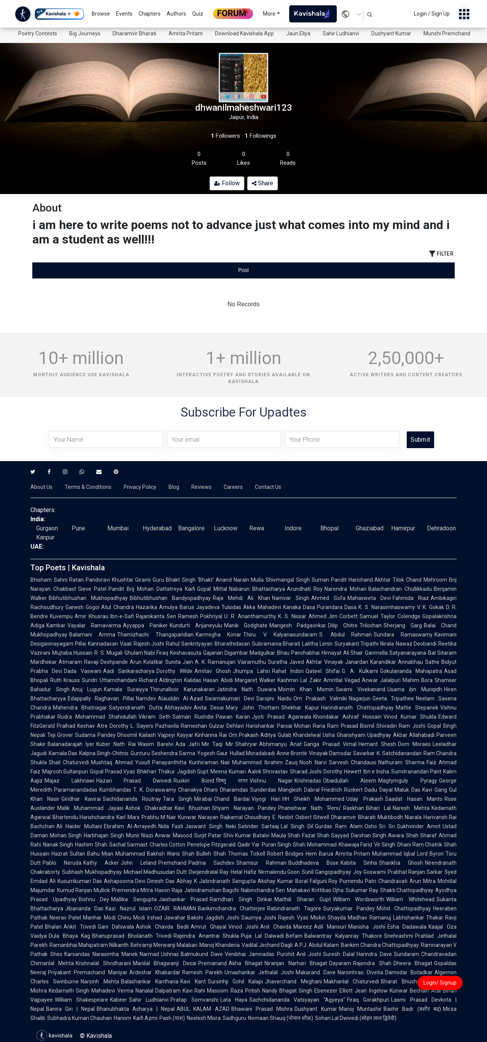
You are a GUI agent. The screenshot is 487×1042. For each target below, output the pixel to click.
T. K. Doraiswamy (154, 790)
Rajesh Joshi (149, 644)
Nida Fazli (170, 826)
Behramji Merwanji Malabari (164, 945)
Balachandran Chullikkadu (400, 589)
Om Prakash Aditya (252, 735)
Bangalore (191, 528)
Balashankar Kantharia (149, 981)
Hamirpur (403, 528)
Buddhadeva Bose (313, 863)
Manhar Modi (99, 918)
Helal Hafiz (243, 872)
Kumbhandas (115, 790)
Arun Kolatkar (146, 662)
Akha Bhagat (246, 963)
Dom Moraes (414, 744)
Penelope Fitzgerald (211, 845)
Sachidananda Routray (132, 799)
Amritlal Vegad (341, 680)
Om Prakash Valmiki (320, 698)
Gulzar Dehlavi (226, 726)
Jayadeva (208, 607)
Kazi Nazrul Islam (128, 908)
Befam (294, 936)
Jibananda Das (84, 908)
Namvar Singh (290, 598)
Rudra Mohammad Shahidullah (97, 717)
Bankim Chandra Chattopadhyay (380, 945)
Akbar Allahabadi (413, 735)
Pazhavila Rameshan (181, 726)
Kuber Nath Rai (115, 744)
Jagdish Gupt (192, 771)
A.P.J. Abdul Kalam (316, 945)
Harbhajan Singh (104, 835)
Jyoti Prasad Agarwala (281, 717)
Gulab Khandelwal (299, 735)
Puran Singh (276, 845)
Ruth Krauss (65, 680)
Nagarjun (360, 698)
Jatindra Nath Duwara (246, 689)
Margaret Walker (255, 680)
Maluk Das (407, 790)
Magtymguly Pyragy (407, 781)
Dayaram (340, 963)
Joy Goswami (369, 872)
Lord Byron (430, 854)
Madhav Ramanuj (369, 918)
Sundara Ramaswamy (403, 635)
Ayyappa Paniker (145, 625)
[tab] (102, 270)
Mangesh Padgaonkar (297, 625)
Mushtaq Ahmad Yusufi (120, 762)
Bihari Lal (378, 808)
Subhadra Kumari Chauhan (79, 1018)
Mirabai (203, 799)
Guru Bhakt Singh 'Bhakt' (183, 580)
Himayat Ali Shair (342, 653)
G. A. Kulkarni (360, 671)
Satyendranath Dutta (135, 708)
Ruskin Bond (193, 781)
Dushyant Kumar (391, 33)
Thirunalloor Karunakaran (182, 689)
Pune (78, 528)
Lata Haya (233, 1000)
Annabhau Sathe (418, 662)
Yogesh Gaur (212, 753)
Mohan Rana (309, 726)
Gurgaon (47, 528)
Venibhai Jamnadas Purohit (259, 954)
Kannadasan (103, 644)
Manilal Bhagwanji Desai (164, 963)
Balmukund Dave (202, 954)
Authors (176, 14)
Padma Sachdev (211, 863)
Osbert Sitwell (312, 817)
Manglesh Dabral (299, 790)
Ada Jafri (187, 744)
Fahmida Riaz (411, 598)
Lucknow (225, 528)
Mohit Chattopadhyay (404, 908)
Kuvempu (61, 616)
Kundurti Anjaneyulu (196, 625)
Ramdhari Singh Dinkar (241, 899)
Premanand (212, 963)
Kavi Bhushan (192, 808)
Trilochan (371, 625)
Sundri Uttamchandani (109, 680)
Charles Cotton (167, 845)
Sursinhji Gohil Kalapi (235, 981)
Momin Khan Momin (305, 689)
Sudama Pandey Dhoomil (106, 735)
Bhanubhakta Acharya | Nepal (136, 1009)
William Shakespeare (81, 1000)
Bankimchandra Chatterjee (231, 908)
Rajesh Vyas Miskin (302, 918)
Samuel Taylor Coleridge (390, 616)
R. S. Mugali (108, 653)
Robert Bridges (285, 854)
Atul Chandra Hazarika (129, 607)
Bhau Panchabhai (298, 653)
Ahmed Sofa (328, 598)
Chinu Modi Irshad (140, 918)
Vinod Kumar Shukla (410, 717)
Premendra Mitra (132, 890)
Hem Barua (319, 854)
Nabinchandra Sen (263, 890)
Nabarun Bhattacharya (257, 589)
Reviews (201, 487)
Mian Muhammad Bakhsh (133, 854)
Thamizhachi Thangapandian (155, 635)
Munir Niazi (139, 835)
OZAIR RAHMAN (175, 908)
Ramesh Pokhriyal (200, 616)
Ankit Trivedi (80, 927)
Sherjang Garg (403, 625)
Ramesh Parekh (202, 972)
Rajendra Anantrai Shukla (206, 936)
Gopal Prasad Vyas (112, 771)
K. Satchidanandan (399, 753)
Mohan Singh (66, 835)
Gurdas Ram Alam (339, 826)
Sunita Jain (179, 662)
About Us (41, 487)
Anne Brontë (292, 753)
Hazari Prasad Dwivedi (134, 781)
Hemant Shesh (377, 744)
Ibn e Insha (376, 771)
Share (262, 183)
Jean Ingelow (371, 991)
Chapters (149, 14)
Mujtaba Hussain (72, 653)
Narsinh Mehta (100, 981)
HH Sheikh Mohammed (313, 799)
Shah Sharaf (421, 835)
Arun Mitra (422, 881)
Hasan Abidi (217, 680)
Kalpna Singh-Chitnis (104, 753)
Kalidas (192, 680)
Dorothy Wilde (174, 671)
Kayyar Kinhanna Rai (202, 735)
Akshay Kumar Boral (283, 881)
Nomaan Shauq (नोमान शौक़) (280, 1018)
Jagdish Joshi (222, 918)
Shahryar (246, 744)
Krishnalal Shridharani (103, 963)
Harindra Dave (374, 954)
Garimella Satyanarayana (395, 653)
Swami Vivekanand (360, 689)
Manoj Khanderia (219, 945)
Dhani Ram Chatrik (419, 845)
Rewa (256, 528)
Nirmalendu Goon (279, 872)
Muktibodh (390, 817)
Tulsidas (231, 607)
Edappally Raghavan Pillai (101, 698)
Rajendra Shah (372, 963)
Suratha (277, 662)
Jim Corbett (343, 616)
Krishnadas (307, 781)
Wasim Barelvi (155, 744)
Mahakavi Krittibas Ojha (315, 890)
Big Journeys (84, 33)
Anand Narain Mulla (240, 580)
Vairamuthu (251, 662)
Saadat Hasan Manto (414, 799)
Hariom (122, 1018)
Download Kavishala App (244, 33)
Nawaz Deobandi (416, 644)
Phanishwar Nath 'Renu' (309, 808)
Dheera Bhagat (412, 963)
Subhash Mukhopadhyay (92, 872)
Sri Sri (387, 826)
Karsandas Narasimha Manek (101, 954)
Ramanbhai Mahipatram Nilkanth (89, 945)
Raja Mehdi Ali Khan (241, 598)
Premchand (172, 863)
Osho (370, 826)
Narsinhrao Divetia (360, 972)
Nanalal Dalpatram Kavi (164, 991)
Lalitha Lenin (317, 644)
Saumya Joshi (258, 918)
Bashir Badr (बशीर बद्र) (412, 1009)
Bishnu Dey (94, 899)
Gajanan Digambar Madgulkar (239, 653)
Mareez (302, 927)
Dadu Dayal (378, 790)
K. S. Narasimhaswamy (386, 607)
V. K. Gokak (430, 607)
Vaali (126, 644)
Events (124, 14)
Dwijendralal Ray (209, 872)
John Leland (138, 863)
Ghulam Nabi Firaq (146, 653)
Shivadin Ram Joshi (400, 726)
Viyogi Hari (265, 799)
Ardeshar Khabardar (154, 972)
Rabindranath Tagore (294, 908)
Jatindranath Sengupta (227, 881)
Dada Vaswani (82, 671)
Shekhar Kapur (300, 708)
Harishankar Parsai (269, 726)
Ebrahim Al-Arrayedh (130, 826)
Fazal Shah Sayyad (325, 835)
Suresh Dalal (339, 954)
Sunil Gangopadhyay (326, 872)
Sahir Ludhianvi (341, 33)
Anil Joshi (308, 954)
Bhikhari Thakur (156, 771)
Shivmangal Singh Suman (297, 580)
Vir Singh (384, 845)
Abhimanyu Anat (280, 744)
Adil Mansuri (330, 927)
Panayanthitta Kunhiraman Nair (191, 762)
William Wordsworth (359, 899)
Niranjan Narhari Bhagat (295, 963)
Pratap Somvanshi (194, 1000)
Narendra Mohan (345, 589)
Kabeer (118, 1000)
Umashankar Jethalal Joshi (259, 972)
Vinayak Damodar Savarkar (341, 753)
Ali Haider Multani (79, 826)
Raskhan (353, 808)
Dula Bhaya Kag (69, 936)
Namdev (146, 698)
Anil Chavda (275, 927)
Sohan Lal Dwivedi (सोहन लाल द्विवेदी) (355, 1018)
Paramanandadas (75, 790)
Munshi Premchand (446, 33)
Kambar (55, 625)
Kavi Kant (192, 981)
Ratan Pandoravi (89, 580)
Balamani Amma (92, 635)
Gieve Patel (92, 589)
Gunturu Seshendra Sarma (163, 753)
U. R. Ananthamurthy (250, 616)
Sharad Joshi (305, 771)
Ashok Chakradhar (149, 808)
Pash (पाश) (172, 1018)
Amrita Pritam (186, 33)
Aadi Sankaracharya (128, 671)
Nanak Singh (58, 845)
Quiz (197, 14)
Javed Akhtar (305, 662)
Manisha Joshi (366, 927)
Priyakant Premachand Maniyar (87, 972)
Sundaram (406, 954)
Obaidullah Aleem (350, 781)
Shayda (337, 918)
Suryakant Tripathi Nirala (364, 644)
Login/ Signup (440, 983)
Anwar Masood (173, 835)
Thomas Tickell (246, 854)
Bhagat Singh (295, 991)
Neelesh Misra (204, 1018)
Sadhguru (234, 1018)
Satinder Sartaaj (258, 826)
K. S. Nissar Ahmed (302, 616)
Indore (293, 528)
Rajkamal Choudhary (245, 817)
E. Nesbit (282, 817)
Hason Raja (168, 890)
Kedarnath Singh (69, 991)
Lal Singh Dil (297, 826)
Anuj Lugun (87, 689)
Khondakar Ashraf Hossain (347, 717)
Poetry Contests (37, 33)
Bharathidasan (232, 644)
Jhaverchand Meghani (293, 981)
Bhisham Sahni (48, 580)
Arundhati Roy (305, 589)
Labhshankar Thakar (418, 918)
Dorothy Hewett (342, 771)
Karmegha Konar (218, 635)
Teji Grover (60, 735)
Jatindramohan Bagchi (211, 890)
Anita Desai (209, 708)
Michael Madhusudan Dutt (155, 872)
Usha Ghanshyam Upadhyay (357, 735)
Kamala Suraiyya (126, 689)
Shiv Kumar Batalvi (246, 835)
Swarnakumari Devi (229, 698)
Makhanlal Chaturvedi (351, 981)
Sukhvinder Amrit (419, 826)
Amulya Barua (176, 607)
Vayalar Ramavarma (94, 625)
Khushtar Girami (131, 580)
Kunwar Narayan (198, 817)
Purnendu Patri (357, 881)
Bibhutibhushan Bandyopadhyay (170, 598)
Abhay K (187, 881)
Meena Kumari (227, 771)
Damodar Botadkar (409, 972)
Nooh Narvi (312, 762)
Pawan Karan (233, 717)
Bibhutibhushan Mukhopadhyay (88, 598)
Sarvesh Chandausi (352, 762)
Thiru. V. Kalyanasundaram (280, 635)
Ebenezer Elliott (333, 991)
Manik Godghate (245, 625)
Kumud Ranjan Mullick (83, 890)
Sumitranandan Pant (416, 771)
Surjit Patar (207, 835)
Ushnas (170, 954)
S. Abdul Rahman (345, 635)
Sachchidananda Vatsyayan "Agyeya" (297, 1000)
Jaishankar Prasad (183, 899)
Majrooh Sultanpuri (65, 771)
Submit (420, 439)
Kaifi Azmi (145, 1018)
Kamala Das (63, 753)
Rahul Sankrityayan (189, 644)
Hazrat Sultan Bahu (75, 854)
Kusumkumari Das (79, 881)
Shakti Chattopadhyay (406, 890)
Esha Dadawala (407, 927)
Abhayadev (178, 708)
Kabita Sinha (359, 863)
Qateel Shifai (322, 671)
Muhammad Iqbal (393, 854)
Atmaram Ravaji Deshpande (93, 662)
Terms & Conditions (88, 487)
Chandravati (392, 881)
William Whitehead (410, 899)
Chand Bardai (232, 799)
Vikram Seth (154, 717)
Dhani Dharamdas (226, 790)
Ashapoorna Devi (125, 881)
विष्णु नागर (232, 781)
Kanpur (45, 537)
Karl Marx (127, 817)
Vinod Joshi (243, 927)
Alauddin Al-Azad (180, 698)
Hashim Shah (91, 845)
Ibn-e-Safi (122, 616)
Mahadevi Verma (112, 991)
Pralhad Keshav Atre (82, 726)
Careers (233, 487)
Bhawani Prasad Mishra (262, 1009)
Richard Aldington (160, 680)
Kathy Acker (101, 863)
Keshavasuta (185, 653)
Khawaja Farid (355, 845)
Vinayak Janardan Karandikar (360, 662)
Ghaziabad (370, 528)
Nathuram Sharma (401, 762)
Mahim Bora (418, 680)
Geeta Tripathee (393, 698)
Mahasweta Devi (369, 598)
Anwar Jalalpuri (381, 680)
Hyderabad (157, 528)
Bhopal (329, 528)
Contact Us (268, 487)
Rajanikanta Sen (156, 616)
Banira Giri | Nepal (70, 1009)
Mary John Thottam (252, 708)
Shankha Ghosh (401, 863)
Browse (101, 14)
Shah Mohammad (314, 845)
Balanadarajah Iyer (71, 744)
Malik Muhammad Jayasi (90, 808)
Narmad (149, 954)
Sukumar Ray (361, 890)
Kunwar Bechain (409, 991)
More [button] (269, 14)
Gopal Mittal (212, 589)
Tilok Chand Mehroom (420, 580)
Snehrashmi (398, 936)
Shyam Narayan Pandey (244, 808)
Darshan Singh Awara (377, 835)
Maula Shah (285, 835)
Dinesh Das (161, 881)
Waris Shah (180, 854)
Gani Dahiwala (116, 927)
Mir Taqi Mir (217, 744)
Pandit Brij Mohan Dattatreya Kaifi (151, 589)
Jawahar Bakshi (183, 918)
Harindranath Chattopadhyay (357, 708)
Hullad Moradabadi (252, 753)
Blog (174, 487)
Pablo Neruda (62, 863)
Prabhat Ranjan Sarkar (415, 872)
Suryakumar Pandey (349, 908)
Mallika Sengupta (134, 899)
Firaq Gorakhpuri (368, 1000)
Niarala (413, 817)
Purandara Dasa (336, 607)
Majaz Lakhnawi (69, 781)
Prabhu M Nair (159, 817)
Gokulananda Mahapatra (411, 671)
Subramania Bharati (276, 644)
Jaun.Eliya (298, 33)
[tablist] (243, 270)
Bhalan (53, 927)
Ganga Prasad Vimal (330, 744)
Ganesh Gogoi (82, 607)
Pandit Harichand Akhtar (361, 580)
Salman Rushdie (193, 717)
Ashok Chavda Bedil (162, 927)
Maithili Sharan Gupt (302, 899)
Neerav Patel (65, 918)
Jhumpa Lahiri (251, 671)
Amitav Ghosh (212, 671)
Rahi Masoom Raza (218, 991)
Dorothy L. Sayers (131, 726)
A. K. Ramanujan (215, 662)
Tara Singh (177, 799)
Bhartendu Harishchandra (84, 817)
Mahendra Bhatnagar (80, 708)
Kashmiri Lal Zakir (299, 680)
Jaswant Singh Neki (210, 826)
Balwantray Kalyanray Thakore (343, 936)
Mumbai (118, 528)
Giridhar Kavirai (80, 799)
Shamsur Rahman (261, 863)
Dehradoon (441, 528)
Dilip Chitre (343, 625)
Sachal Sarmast (128, 845)
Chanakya (190, 790)
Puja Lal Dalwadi (262, 936)
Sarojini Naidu (273, 698)
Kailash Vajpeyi (157, 735)
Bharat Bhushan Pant (410, 981)
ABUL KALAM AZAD (203, 1009)
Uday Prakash (364, 799)
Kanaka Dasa (299, 607)
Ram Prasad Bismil (350, 726)
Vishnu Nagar (271, 781)
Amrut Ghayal (208, 927)
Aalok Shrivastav (268, 771)
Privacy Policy (140, 487)
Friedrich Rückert (342, 790)
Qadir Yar (248, 845)
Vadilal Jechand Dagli (267, 945)
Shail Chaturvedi (69, 762)
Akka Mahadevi (262, 607)
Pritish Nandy (261, 991)
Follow (227, 183)
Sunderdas (263, 790)
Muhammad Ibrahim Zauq (265, 762)
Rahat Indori (288, 671)
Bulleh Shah (211, 854)
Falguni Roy (324, 881)
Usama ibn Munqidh (414, 689)
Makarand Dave (315, 972)
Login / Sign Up (432, 14)
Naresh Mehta (411, 808)
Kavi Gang (434, 790)
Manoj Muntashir (360, 1009)
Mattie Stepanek (417, 708)
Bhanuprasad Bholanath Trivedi (132, 936)
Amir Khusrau (91, 616)
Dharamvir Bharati (134, 33)
